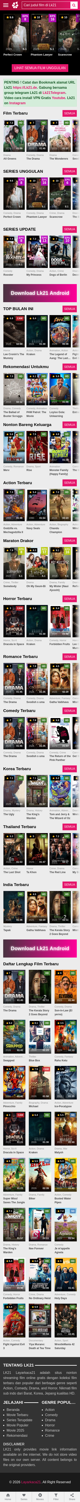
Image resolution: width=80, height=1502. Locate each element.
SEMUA (69, 113)
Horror (50, 1425)
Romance (52, 1430)
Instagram (17, 103)
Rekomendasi (17, 1435)
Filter (56, 1496)
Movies (40, 1496)
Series (24, 1496)
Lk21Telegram (54, 93)
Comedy (51, 1415)
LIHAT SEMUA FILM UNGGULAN (39, 68)
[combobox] (46, 5)
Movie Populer (17, 1425)
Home (8, 1496)
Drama (50, 1420)
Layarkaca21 (31, 1482)
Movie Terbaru (17, 1415)
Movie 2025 (15, 1430)
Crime (49, 1435)
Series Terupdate (19, 1420)
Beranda (13, 1410)
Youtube (58, 98)
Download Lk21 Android (40, 293)
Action (50, 1410)
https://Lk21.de (25, 87)
